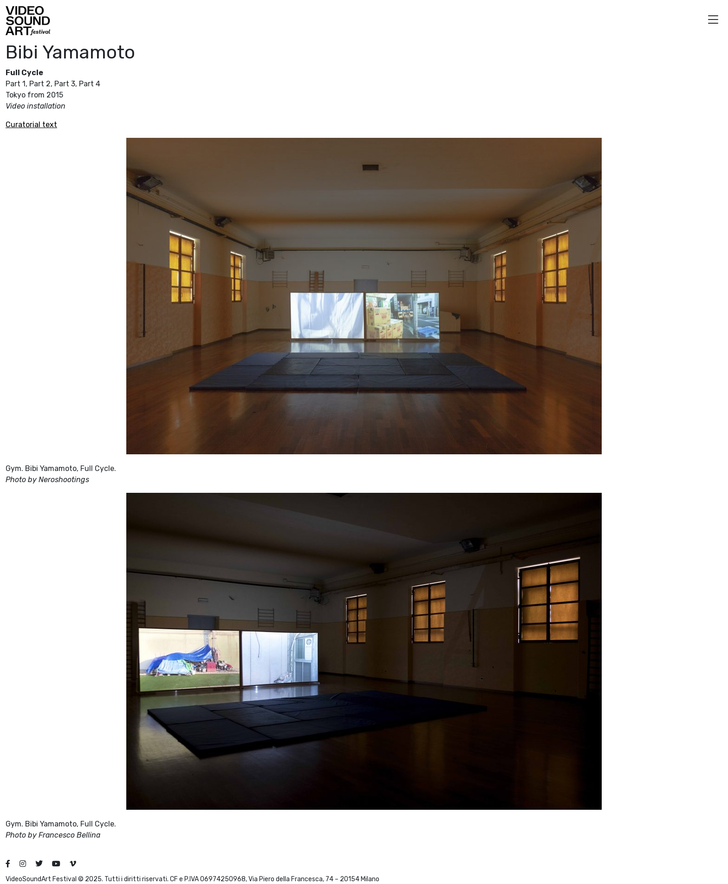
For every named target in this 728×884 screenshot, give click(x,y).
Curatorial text (31, 124)
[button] (713, 21)
